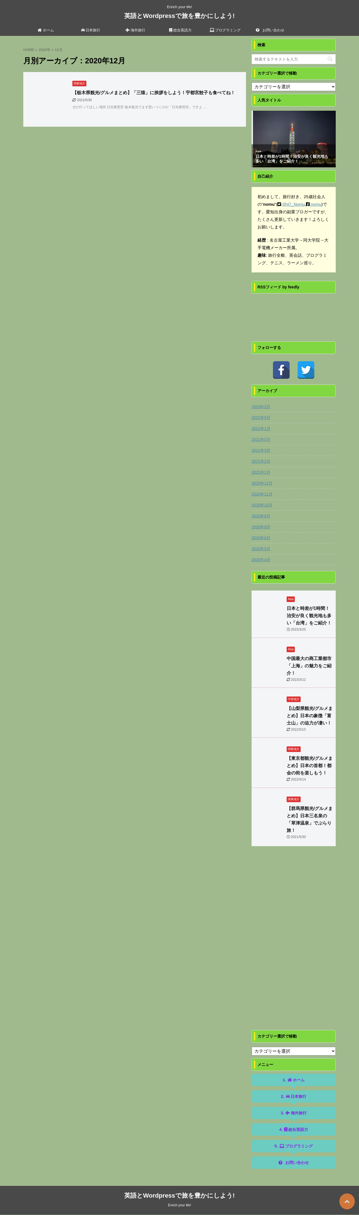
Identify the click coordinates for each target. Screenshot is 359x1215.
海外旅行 (136, 30)
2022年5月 (261, 417)
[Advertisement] (294, 944)
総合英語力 (180, 30)
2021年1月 (261, 472)
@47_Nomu (293, 204)
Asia (258, 151)
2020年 (44, 50)
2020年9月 (261, 516)
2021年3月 (261, 450)
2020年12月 (262, 483)
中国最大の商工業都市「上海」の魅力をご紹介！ (309, 665)
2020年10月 (262, 505)
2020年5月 (261, 549)
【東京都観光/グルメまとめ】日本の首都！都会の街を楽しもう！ (310, 765)
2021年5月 (261, 439)
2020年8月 (261, 527)
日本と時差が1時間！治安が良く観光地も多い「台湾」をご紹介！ (292, 158)
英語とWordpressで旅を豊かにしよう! (179, 15)
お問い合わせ (270, 30)
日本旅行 (90, 30)
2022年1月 (261, 428)
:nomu (315, 204)
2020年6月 (261, 538)
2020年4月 (261, 559)
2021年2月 (261, 461)
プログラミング (225, 30)
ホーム (46, 30)
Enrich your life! (179, 1205)
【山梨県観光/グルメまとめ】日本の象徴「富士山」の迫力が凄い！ (310, 715)
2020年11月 (262, 494)
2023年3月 (261, 406)
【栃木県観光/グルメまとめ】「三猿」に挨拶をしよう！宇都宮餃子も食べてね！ (153, 92)
